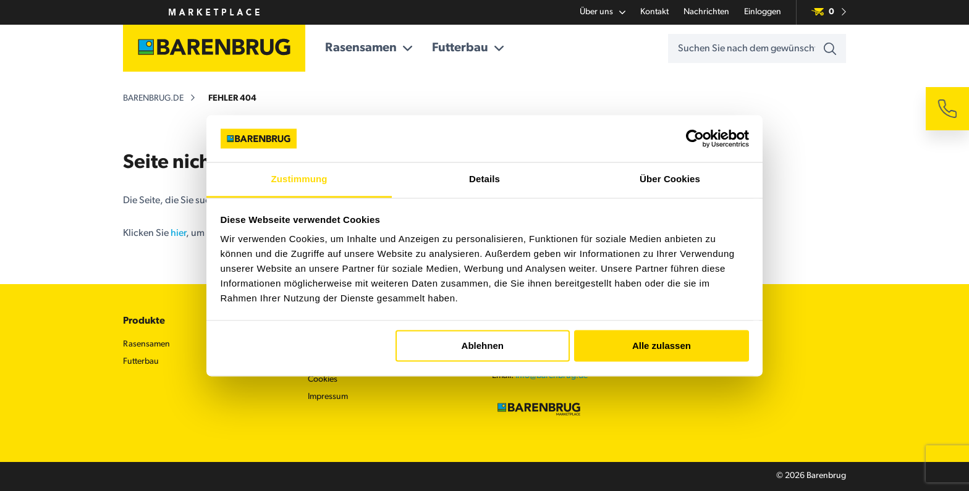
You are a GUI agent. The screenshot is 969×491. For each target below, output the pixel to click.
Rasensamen (368, 48)
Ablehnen (483, 345)
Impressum (328, 396)
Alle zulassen (661, 345)
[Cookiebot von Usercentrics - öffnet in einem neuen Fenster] (695, 138)
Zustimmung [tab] (299, 179)
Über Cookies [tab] (670, 179)
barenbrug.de (153, 98)
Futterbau (468, 48)
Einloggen (762, 12)
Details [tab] (484, 179)
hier (178, 233)
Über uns (602, 12)
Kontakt (654, 12)
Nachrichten (706, 12)
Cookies (322, 379)
